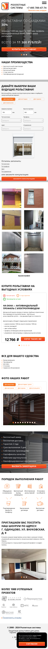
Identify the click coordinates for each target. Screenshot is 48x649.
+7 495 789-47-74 (36, 7)
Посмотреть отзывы (11, 617)
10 (34, 422)
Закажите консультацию (24, 179)
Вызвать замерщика (24, 466)
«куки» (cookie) (37, 635)
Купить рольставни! (24, 49)
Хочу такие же (33, 339)
